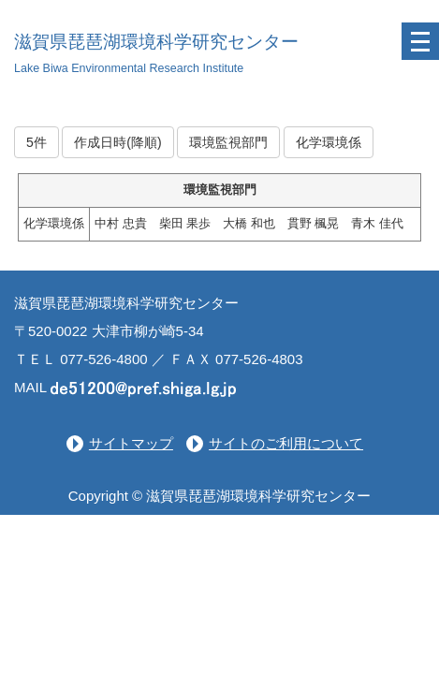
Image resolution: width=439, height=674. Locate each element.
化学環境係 (328, 142)
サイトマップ (131, 443)
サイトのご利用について (286, 443)
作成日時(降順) (117, 142)
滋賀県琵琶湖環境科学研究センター (156, 41)
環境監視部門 (228, 142)
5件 (36, 142)
